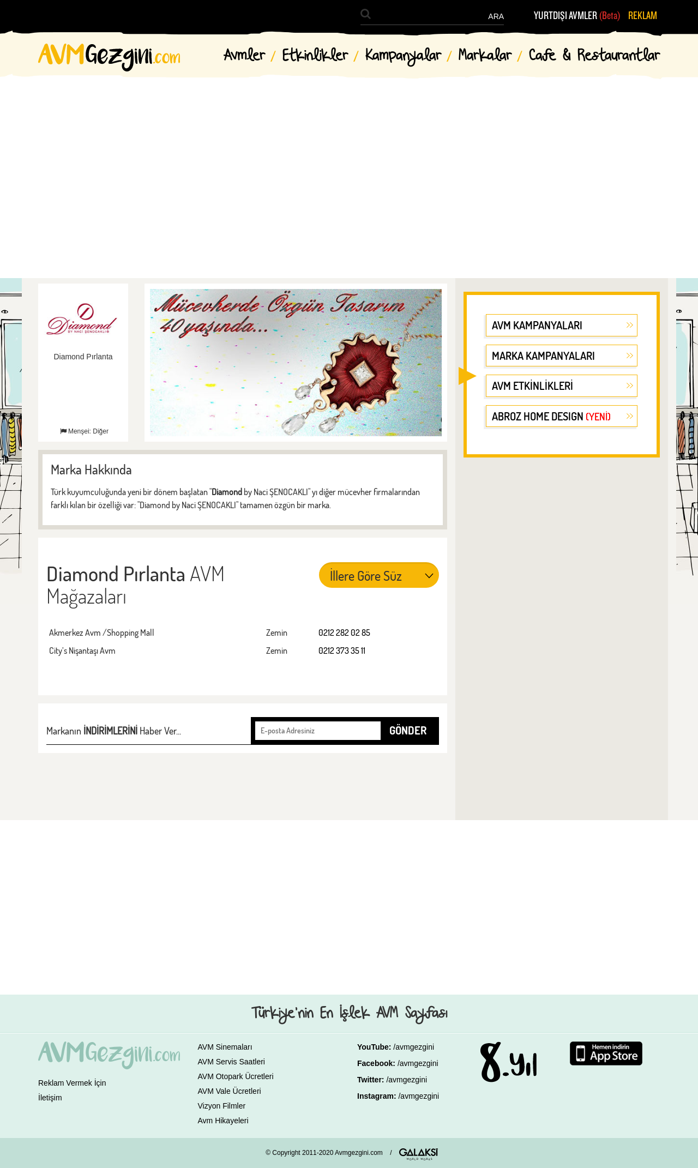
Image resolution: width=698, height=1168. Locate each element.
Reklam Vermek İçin (72, 1083)
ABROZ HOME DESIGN (551, 416)
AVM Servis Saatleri (231, 1061)
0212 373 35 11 (341, 650)
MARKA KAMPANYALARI (543, 355)
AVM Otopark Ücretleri (236, 1076)
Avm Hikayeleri (223, 1120)
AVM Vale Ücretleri (229, 1091)
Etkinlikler (315, 56)
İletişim (50, 1097)
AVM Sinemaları (225, 1047)
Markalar (485, 56)
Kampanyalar (403, 56)
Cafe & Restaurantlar (594, 56)
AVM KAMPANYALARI (537, 325)
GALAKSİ (418, 1154)
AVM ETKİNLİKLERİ (532, 385)
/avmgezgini (413, 1047)
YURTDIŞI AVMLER (577, 15)
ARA (496, 16)
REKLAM (642, 15)
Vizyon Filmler (222, 1105)
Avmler (244, 56)
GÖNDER (407, 730)
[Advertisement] (349, 169)
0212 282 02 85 (344, 632)
